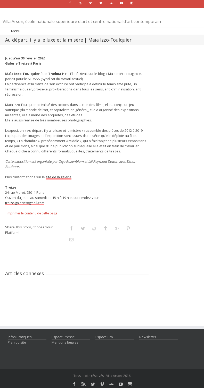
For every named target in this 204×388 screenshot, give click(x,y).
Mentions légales (65, 342)
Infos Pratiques (20, 337)
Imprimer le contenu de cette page (32, 213)
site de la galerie (58, 177)
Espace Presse (63, 337)
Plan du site (17, 342)
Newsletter (147, 337)
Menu (12, 30)
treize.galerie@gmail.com (24, 202)
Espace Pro (104, 337)
